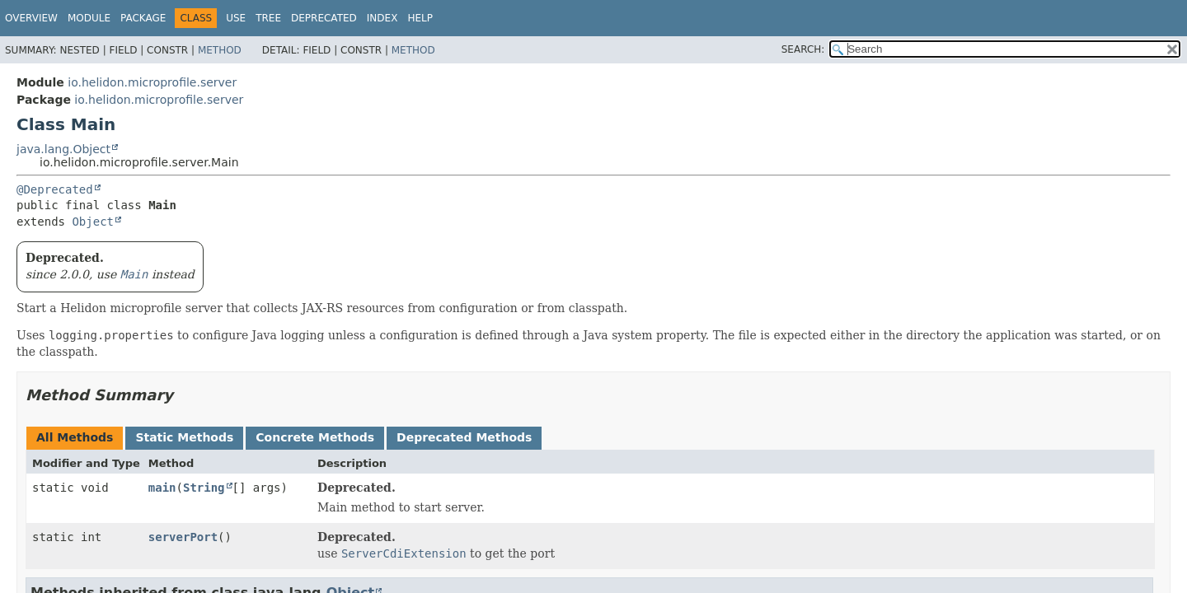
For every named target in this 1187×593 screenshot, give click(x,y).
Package (143, 18)
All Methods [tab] (74, 437)
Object (93, 221)
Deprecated (324, 18)
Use (236, 18)
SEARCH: (803, 49)
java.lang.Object (63, 149)
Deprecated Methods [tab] (464, 437)
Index (382, 18)
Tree (268, 18)
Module (89, 18)
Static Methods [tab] (184, 437)
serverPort (183, 537)
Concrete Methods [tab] (315, 437)
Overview (31, 18)
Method (220, 50)
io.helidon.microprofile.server (152, 82)
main (162, 487)
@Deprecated (54, 189)
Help (420, 18)
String (204, 487)
